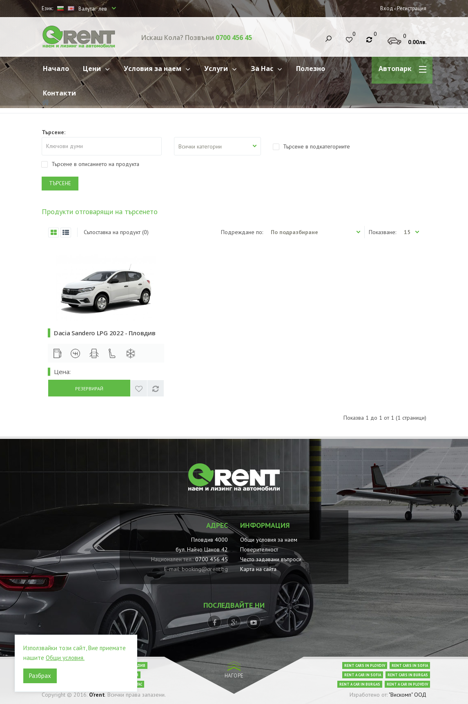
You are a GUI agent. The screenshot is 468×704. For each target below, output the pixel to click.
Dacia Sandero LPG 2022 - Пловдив (104, 333)
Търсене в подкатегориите (311, 146)
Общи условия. (65, 658)
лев (103, 8)
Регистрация (411, 8)
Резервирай (89, 388)
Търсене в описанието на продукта (90, 163)
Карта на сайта (258, 569)
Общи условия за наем (268, 539)
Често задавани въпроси (270, 559)
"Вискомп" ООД (407, 694)
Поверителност (259, 549)
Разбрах (40, 676)
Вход (386, 8)
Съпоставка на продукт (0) (116, 232)
